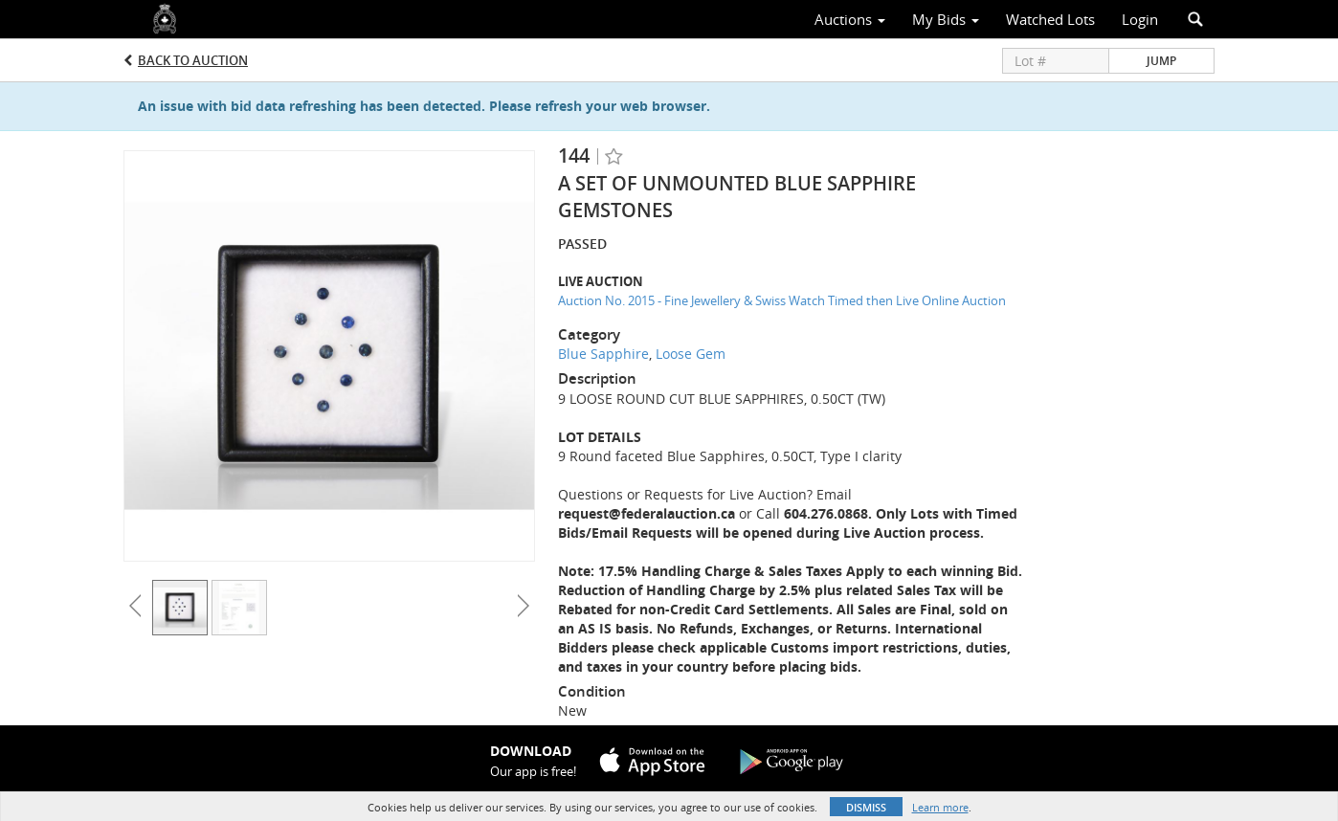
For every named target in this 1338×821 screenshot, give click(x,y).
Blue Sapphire (603, 353)
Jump (1161, 61)
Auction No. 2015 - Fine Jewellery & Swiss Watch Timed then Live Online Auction (782, 300)
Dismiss (866, 807)
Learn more (940, 807)
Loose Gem (690, 353)
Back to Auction (193, 60)
